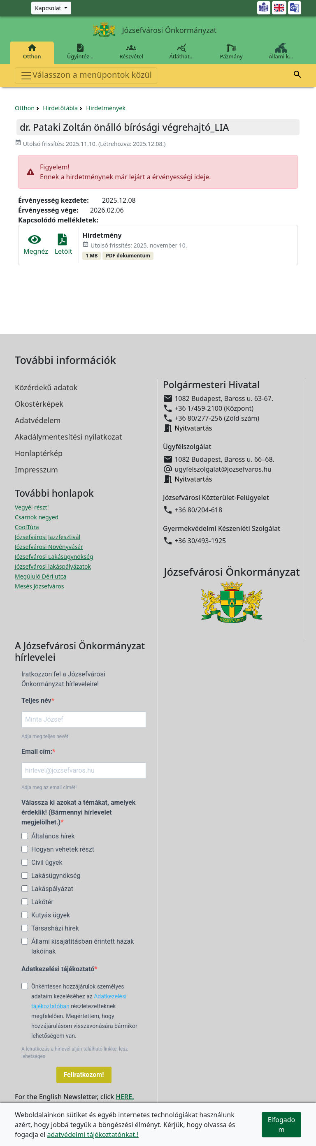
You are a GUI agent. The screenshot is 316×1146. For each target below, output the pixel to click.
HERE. (125, 1096)
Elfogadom (281, 1124)
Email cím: (36, 751)
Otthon (32, 51)
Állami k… (281, 51)
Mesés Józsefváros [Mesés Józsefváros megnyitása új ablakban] (39, 586)
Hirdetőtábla (60, 108)
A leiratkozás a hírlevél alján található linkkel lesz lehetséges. (74, 1052)
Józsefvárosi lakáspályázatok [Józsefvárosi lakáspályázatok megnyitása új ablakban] (53, 566)
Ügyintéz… (80, 51)
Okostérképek (39, 404)
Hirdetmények (105, 108)
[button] (297, 75)
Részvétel (131, 51)
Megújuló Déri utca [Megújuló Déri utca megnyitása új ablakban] (40, 576)
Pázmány (231, 51)
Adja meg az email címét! (49, 787)
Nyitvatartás (193, 428)
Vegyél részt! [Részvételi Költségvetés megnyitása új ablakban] (32, 507)
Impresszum (36, 470)
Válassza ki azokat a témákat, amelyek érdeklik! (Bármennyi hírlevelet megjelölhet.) (78, 812)
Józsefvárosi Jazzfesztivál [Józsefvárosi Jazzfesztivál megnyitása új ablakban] (47, 537)
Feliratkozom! (84, 1075)
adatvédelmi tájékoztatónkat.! (92, 1134)
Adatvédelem (37, 420)
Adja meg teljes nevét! (45, 736)
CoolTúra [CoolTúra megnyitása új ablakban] (27, 527)
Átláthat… (182, 51)
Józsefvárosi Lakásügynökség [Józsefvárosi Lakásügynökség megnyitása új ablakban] (54, 556)
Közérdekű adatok (46, 387)
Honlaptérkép (39, 453)
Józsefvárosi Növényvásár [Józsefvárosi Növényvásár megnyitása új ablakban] (49, 547)
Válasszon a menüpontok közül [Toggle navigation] (86, 75)
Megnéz (35, 245)
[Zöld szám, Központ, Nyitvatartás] (51, 8)
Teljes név (36, 700)
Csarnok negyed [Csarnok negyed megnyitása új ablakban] (36, 517)
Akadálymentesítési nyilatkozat (68, 437)
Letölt (63, 245)
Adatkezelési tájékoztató (57, 969)
